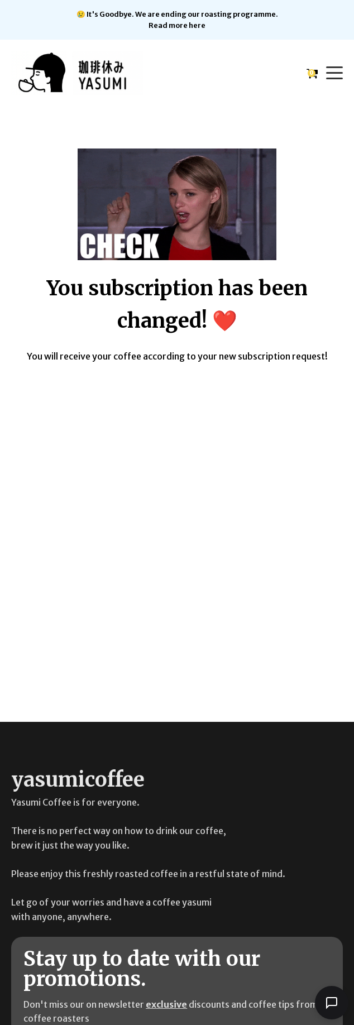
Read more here (177, 25)
